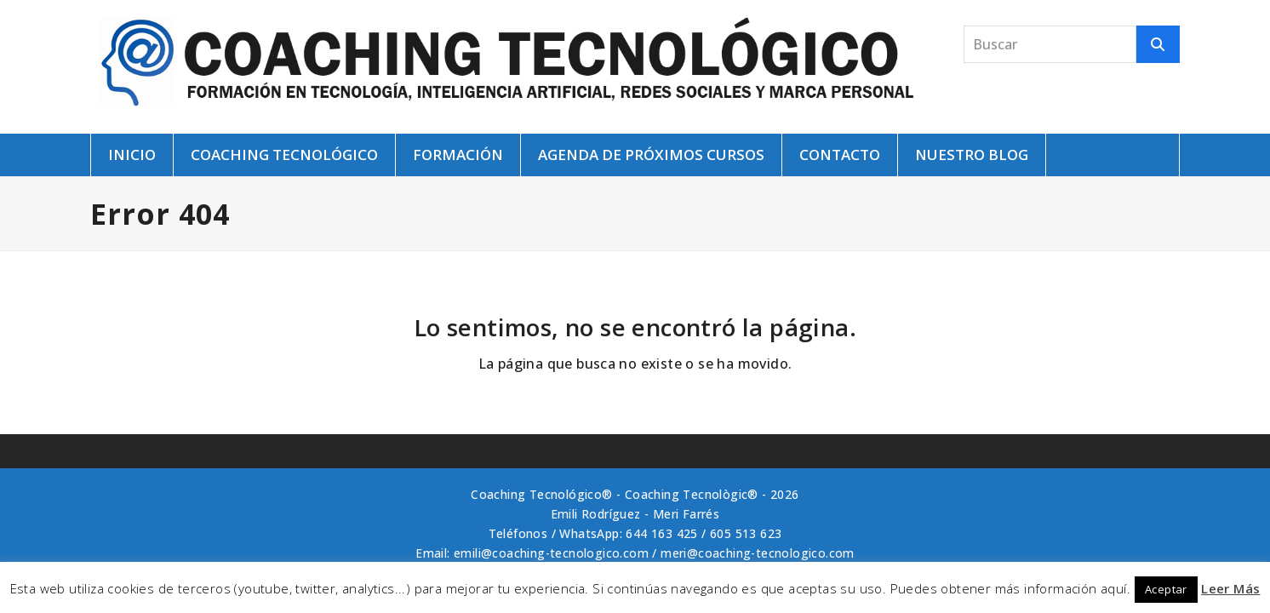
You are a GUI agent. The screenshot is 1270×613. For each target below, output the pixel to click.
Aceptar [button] (1166, 589)
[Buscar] (1158, 44)
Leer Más (1230, 588)
